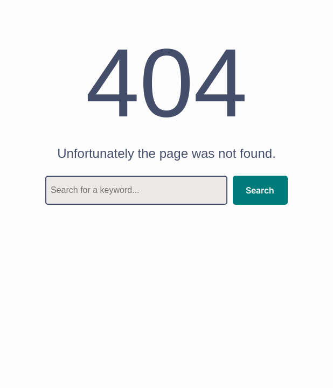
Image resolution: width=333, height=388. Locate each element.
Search (260, 190)
